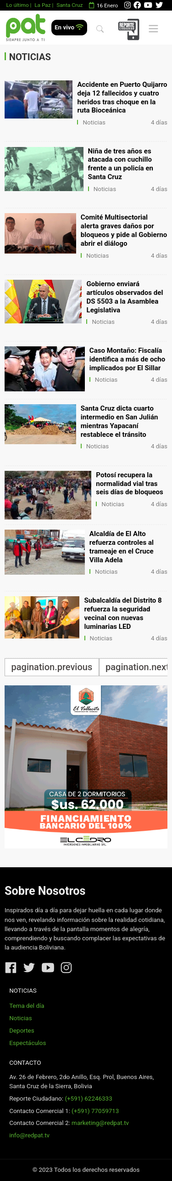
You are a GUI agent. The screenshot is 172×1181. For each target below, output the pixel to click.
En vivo (69, 27)
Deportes (21, 1030)
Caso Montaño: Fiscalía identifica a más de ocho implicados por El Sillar (127, 359)
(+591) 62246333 (88, 1098)
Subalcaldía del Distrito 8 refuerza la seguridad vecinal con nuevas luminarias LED (123, 613)
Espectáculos (27, 1043)
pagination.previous (52, 666)
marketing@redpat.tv (100, 1122)
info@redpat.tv (29, 1135)
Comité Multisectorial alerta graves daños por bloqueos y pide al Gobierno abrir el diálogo (124, 230)
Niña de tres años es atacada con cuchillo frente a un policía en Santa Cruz (120, 164)
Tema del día (26, 1005)
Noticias (94, 122)
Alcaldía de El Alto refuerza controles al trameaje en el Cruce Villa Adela (121, 547)
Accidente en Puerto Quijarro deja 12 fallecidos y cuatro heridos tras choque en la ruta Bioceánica (122, 97)
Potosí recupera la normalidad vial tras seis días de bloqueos (129, 484)
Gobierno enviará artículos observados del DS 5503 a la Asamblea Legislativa (124, 297)
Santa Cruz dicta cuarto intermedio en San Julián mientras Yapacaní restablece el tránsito (119, 421)
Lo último (17, 5)
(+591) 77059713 (95, 1111)
